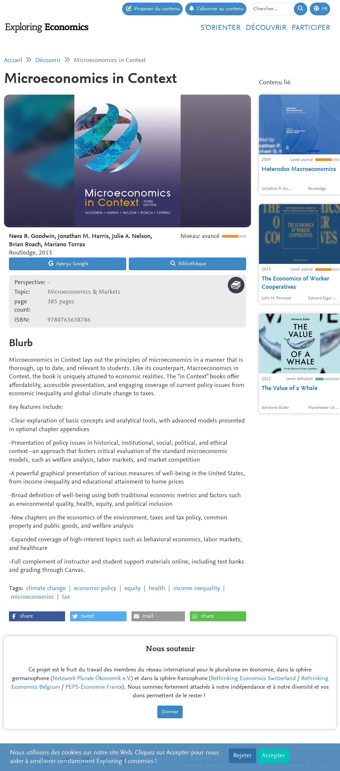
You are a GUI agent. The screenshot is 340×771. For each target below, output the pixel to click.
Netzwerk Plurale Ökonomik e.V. (91, 679)
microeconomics (32, 597)
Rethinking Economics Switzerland (253, 679)
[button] (37, 616)
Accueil (13, 60)
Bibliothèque (188, 264)
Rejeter (242, 755)
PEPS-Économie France (94, 687)
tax (66, 597)
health (157, 588)
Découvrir (266, 28)
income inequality (196, 588)
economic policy (95, 588)
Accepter (273, 755)
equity (132, 588)
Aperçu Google (68, 264)
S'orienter (220, 28)
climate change (46, 588)
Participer (311, 28)
